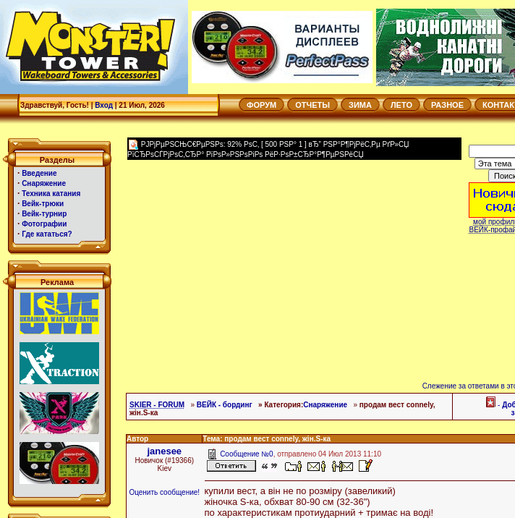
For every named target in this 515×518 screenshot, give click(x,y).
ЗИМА (360, 105)
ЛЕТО (401, 105)
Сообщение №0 (246, 454)
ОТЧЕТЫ (312, 105)
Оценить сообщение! (164, 492)
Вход (104, 105)
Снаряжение (325, 405)
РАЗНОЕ (447, 105)
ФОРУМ (261, 105)
